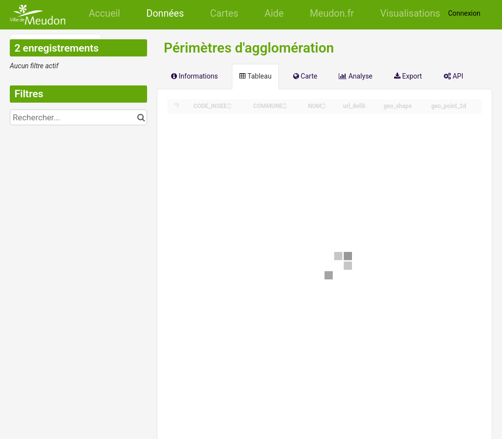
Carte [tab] (305, 76)
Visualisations (410, 13)
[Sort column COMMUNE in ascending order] (284, 103)
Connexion (464, 13)
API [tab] (453, 76)
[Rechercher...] (78, 117)
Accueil (104, 13)
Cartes (224, 13)
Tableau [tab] (255, 76)
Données (165, 13)
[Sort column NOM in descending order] (323, 107)
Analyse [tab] (356, 76)
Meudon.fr (332, 13)
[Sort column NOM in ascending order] (323, 103)
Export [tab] (408, 76)
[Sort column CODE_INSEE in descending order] (229, 107)
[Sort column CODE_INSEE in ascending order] (229, 103)
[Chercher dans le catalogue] (141, 117)
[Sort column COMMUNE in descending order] (284, 107)
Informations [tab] (194, 76)
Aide (274, 13)
